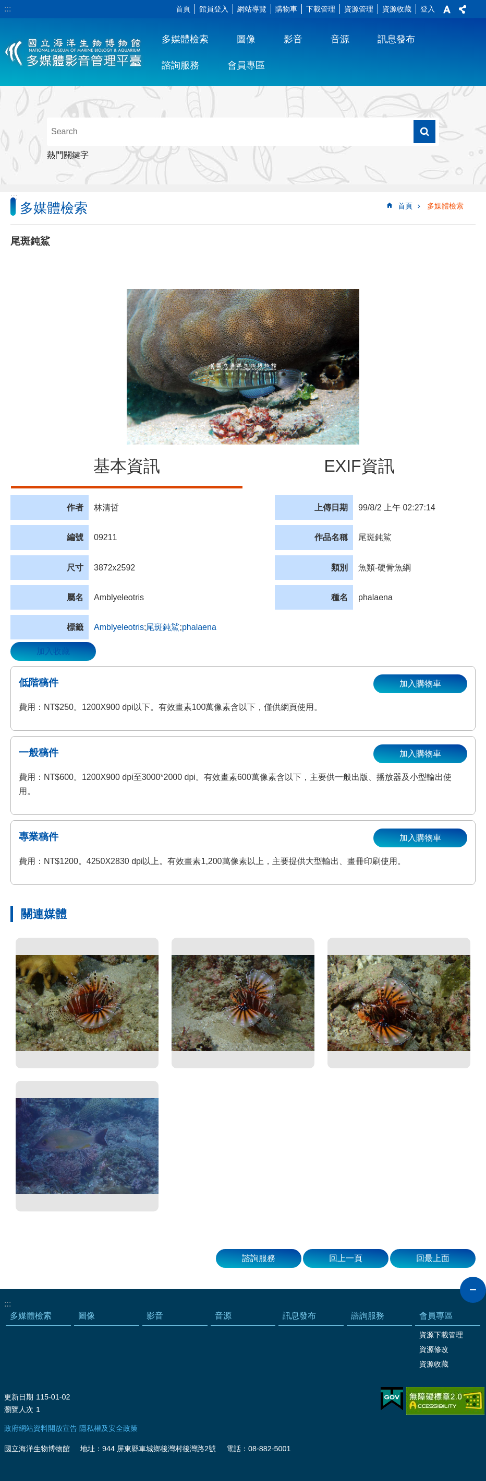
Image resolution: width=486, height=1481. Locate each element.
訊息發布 (396, 39)
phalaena (199, 627)
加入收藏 (53, 651)
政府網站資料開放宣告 (40, 1428)
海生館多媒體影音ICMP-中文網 (74, 52)
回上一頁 (345, 1258)
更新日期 (18, 1397)
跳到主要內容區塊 (5, 5)
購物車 (286, 9)
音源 (340, 39)
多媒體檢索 (185, 39)
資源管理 (358, 9)
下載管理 (320, 9)
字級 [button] (447, 9)
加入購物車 (420, 683)
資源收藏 (396, 9)
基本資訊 (126, 466)
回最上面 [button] (432, 1258)
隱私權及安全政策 (108, 1428)
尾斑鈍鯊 (162, 627)
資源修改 (433, 1349)
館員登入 (213, 9)
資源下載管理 (441, 1335)
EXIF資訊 (359, 466)
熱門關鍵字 (68, 154)
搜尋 (424, 131)
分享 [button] (462, 9)
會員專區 (246, 65)
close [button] (473, 1290)
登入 (427, 9)
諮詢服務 (180, 65)
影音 (293, 39)
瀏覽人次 (18, 1409)
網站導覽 (251, 9)
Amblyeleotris (119, 627)
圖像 (246, 39)
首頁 (183, 9)
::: (7, 8)
